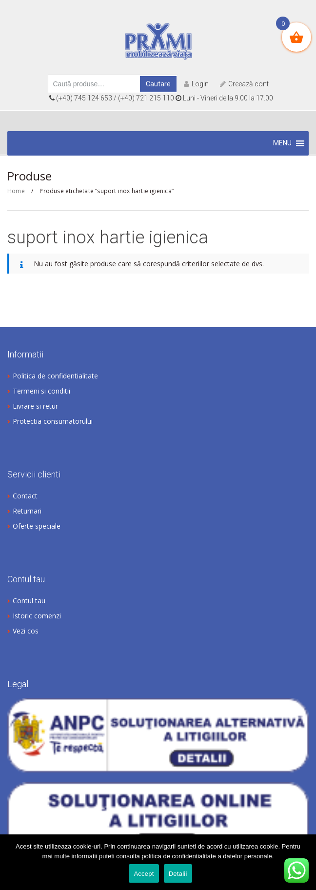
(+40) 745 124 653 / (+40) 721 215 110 (112, 98)
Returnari (27, 510)
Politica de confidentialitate (55, 375)
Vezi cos (26, 630)
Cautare (158, 84)
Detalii (178, 873)
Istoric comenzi (37, 615)
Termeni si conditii (41, 391)
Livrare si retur (35, 406)
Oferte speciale (36, 526)
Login (196, 84)
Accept (144, 873)
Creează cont (244, 84)
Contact (25, 495)
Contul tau (29, 600)
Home (16, 191)
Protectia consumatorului (53, 421)
